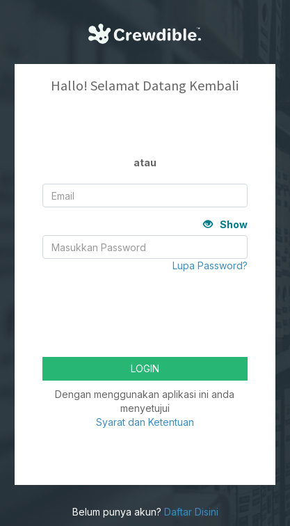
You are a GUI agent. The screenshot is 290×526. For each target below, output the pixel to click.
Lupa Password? (210, 265)
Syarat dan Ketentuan (145, 422)
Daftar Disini (191, 512)
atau (145, 162)
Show (225, 224)
